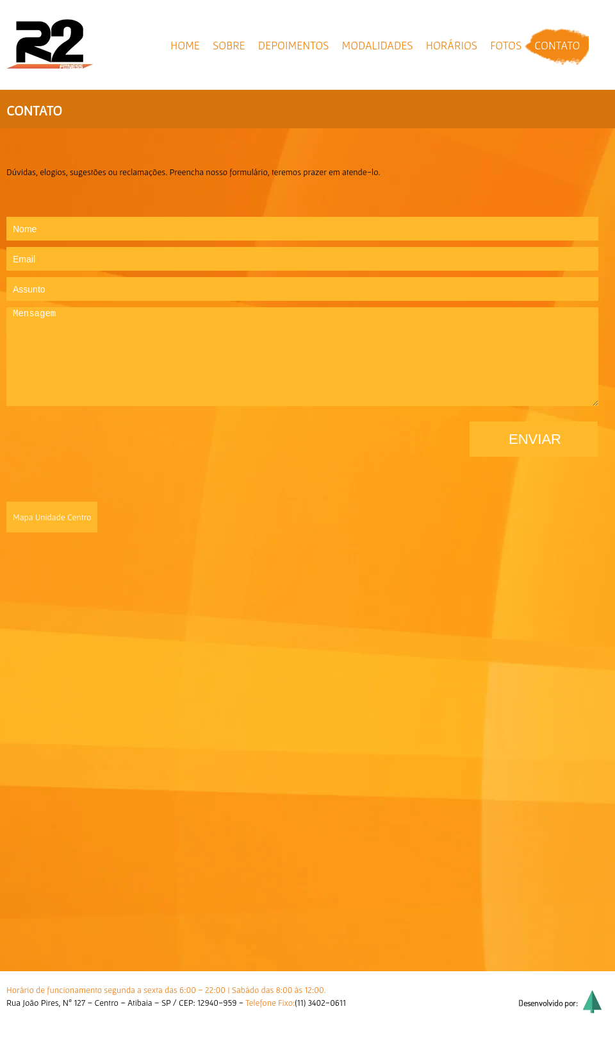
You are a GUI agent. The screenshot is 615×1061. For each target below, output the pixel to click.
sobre (229, 45)
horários (451, 45)
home (185, 45)
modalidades (377, 45)
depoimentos (293, 45)
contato (557, 45)
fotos (505, 45)
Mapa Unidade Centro (52, 517)
